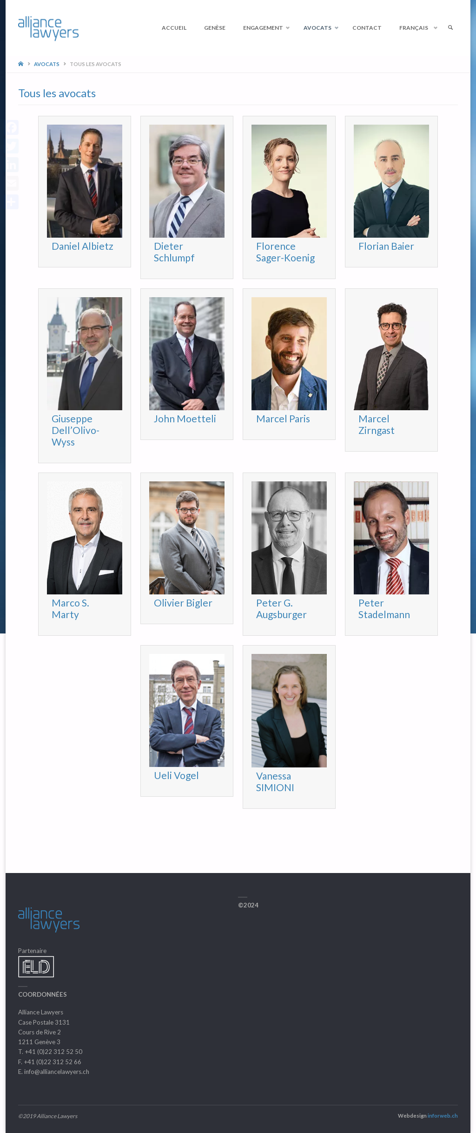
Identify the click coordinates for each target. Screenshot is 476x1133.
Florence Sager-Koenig (285, 251)
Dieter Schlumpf (174, 251)
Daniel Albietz (82, 246)
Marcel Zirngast (376, 424)
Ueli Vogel (176, 775)
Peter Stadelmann (384, 608)
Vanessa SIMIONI (275, 781)
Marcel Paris (283, 418)
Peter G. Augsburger (281, 608)
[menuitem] (416, 28)
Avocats (47, 64)
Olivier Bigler (183, 602)
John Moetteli (185, 418)
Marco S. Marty (70, 608)
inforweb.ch (443, 1116)
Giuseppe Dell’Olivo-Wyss (75, 430)
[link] (450, 28)
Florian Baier (386, 246)
